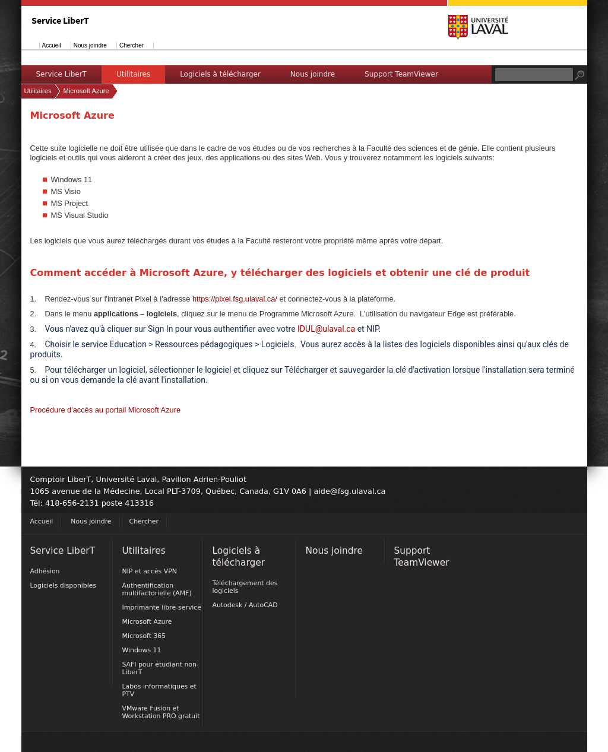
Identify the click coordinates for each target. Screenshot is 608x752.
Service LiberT (61, 74)
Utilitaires (133, 74)
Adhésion (45, 571)
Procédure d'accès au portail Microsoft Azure (105, 409)
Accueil (51, 45)
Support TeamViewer (401, 74)
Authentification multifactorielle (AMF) (157, 589)
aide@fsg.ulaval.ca (349, 491)
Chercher (131, 45)
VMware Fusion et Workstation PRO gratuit (161, 712)
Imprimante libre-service (162, 607)
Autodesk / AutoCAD (245, 605)
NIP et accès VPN (149, 571)
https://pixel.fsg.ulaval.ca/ (234, 298)
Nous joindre (90, 45)
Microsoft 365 (144, 636)
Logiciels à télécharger (220, 74)
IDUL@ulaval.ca (326, 329)
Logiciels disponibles (63, 585)
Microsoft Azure (86, 90)
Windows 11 (142, 650)
